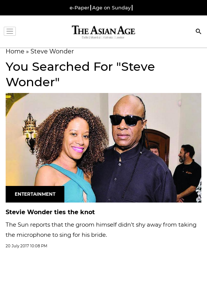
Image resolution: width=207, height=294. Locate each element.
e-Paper (79, 8)
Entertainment (35, 194)
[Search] (198, 32)
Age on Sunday (111, 8)
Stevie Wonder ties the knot (50, 212)
